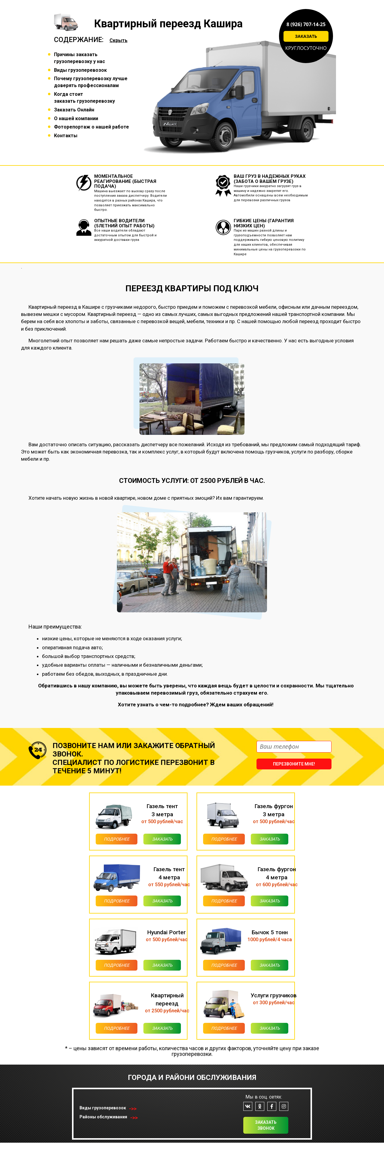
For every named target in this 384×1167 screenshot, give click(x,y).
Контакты (65, 135)
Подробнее (107, 841)
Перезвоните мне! (294, 764)
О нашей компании (76, 118)
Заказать (306, 36)
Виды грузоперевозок (80, 70)
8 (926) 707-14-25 (306, 24)
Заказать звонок (266, 1149)
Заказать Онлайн (74, 110)
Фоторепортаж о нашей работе (91, 127)
